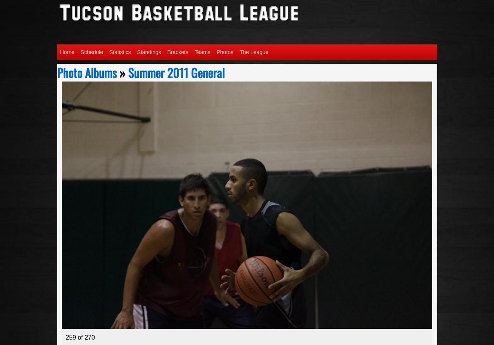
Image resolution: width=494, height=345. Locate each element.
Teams (202, 52)
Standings (149, 52)
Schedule (92, 52)
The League (254, 52)
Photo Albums (87, 73)
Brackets (177, 52)
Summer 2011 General (176, 73)
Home (67, 52)
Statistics (120, 52)
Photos (225, 52)
